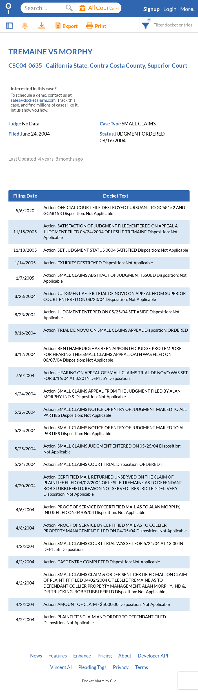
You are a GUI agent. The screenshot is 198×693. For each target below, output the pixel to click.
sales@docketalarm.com (33, 100)
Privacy (121, 667)
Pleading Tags (92, 667)
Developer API (153, 656)
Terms (141, 667)
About (124, 656)
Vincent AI (61, 667)
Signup (151, 9)
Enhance (82, 656)
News (36, 656)
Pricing (104, 656)
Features (57, 656)
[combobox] (145, 24)
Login (170, 9)
